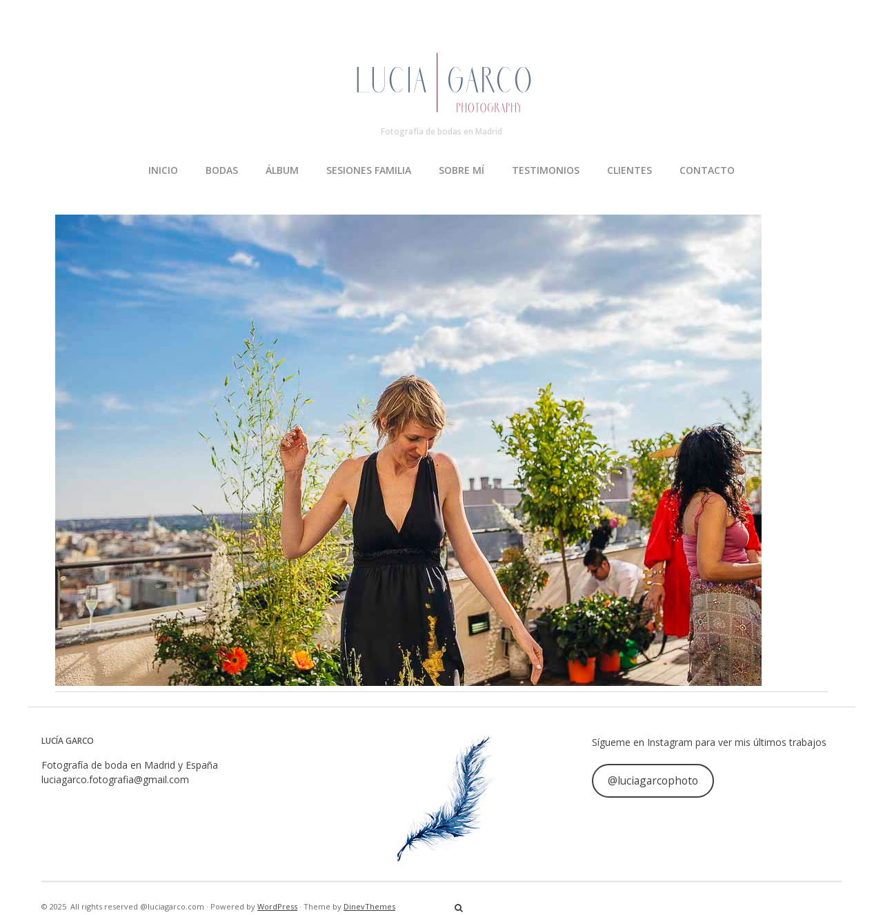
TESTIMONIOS (545, 170)
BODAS (222, 170)
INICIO (163, 170)
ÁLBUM (282, 170)
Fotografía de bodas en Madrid (441, 131)
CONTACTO (707, 170)
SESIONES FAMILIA (368, 170)
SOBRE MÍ (461, 170)
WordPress (277, 906)
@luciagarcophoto (653, 780)
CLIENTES (629, 170)
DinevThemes (369, 906)
